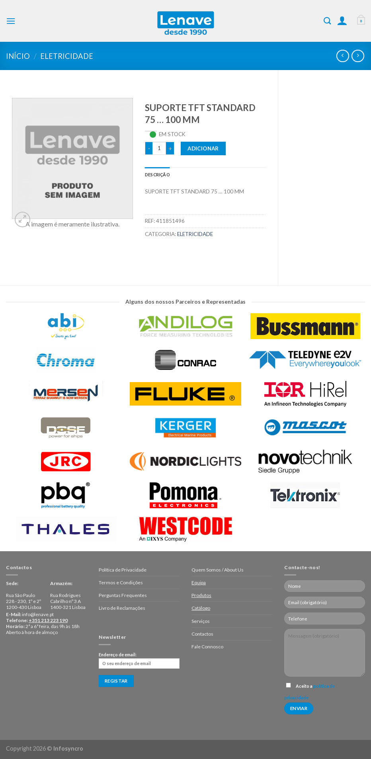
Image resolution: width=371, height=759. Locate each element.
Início (18, 56)
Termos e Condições (121, 582)
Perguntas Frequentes (123, 595)
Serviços (200, 621)
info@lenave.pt (38, 614)
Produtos (201, 595)
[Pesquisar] (327, 20)
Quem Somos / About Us (217, 570)
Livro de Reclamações (122, 608)
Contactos (202, 634)
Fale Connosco (207, 647)
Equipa (198, 582)
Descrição (157, 174)
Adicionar (203, 148)
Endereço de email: (139, 660)
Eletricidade (66, 56)
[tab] (157, 174)
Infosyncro (68, 748)
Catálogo (200, 608)
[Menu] (11, 21)
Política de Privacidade (122, 570)
